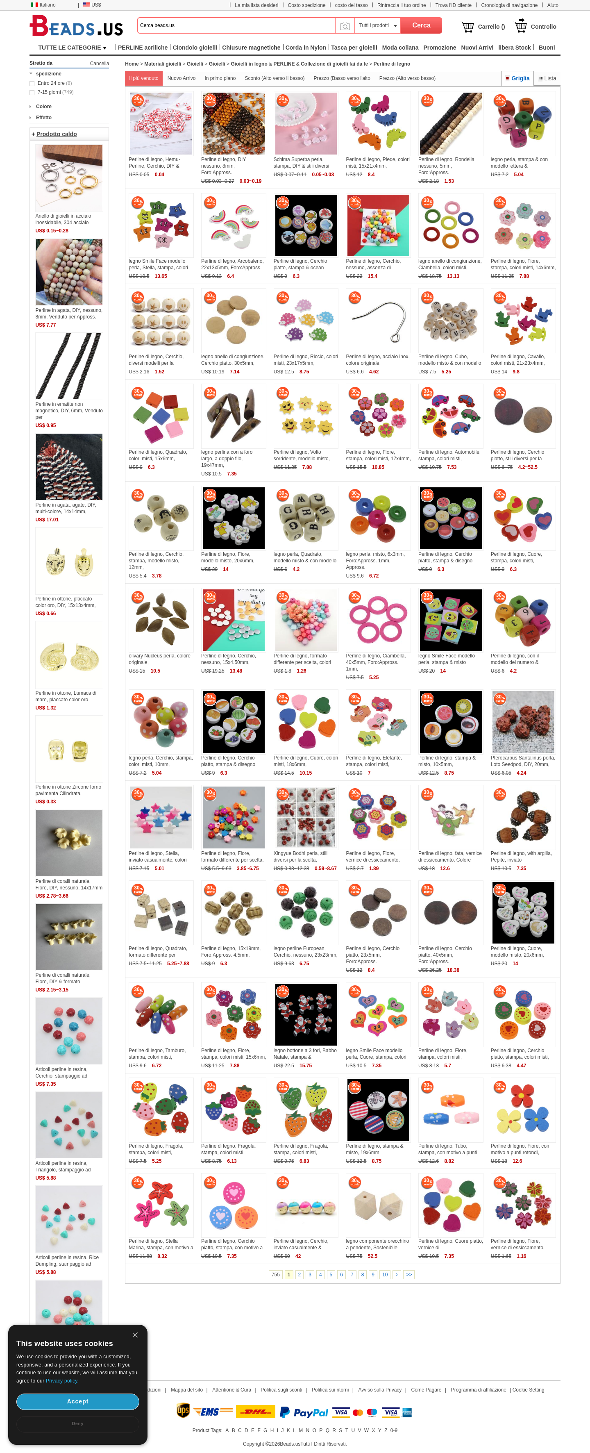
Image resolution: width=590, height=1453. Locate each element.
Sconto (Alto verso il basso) (274, 78)
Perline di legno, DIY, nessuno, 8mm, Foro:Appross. (224, 166)
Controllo (543, 26)
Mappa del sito (187, 1390)
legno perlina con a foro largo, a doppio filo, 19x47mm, (226, 458)
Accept (78, 1401)
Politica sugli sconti (281, 1390)
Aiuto (552, 5)
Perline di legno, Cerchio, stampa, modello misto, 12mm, (156, 560)
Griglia (517, 78)
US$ (92, 5)
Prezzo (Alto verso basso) (407, 78)
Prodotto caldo (56, 134)
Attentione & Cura (231, 1390)
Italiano (43, 5)
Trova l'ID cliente (454, 5)
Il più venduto (143, 78)
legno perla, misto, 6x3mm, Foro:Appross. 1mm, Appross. (375, 560)
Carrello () (491, 26)
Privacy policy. (62, 1381)
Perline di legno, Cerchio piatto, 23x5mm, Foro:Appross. (372, 955)
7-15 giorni (56, 92)
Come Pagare (426, 1390)
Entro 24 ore (55, 83)
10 (385, 1275)
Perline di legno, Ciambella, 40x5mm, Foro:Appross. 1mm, (376, 662)
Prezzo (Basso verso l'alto (341, 78)
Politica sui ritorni (330, 1390)
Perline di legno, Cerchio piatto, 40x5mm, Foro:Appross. (445, 955)
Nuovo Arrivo (182, 78)
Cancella (99, 63)
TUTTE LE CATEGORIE (73, 47)
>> (409, 1275)
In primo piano (220, 78)
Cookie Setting (529, 1390)
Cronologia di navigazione (509, 5)
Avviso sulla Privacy (380, 1390)
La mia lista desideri (256, 5)
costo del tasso (351, 5)
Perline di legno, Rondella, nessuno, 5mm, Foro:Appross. (447, 166)
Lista (547, 78)
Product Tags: (207, 1430)
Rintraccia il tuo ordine (401, 5)
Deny (78, 1423)
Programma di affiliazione (478, 1390)
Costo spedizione (307, 5)
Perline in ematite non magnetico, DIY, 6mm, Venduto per (69, 410)
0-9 (393, 1430)
